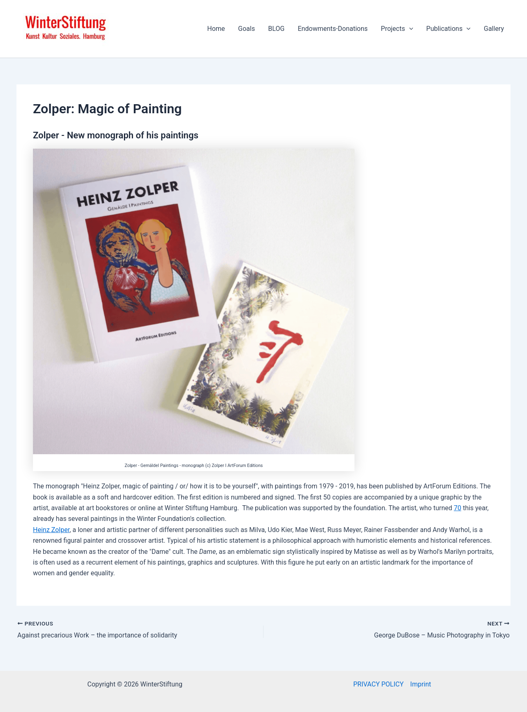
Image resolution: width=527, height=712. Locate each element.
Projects (397, 28)
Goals (246, 29)
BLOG (276, 29)
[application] (409, 28)
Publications (448, 28)
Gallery (494, 29)
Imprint (420, 684)
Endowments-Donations (333, 29)
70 (457, 508)
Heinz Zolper (51, 530)
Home (216, 29)
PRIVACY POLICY (378, 684)
